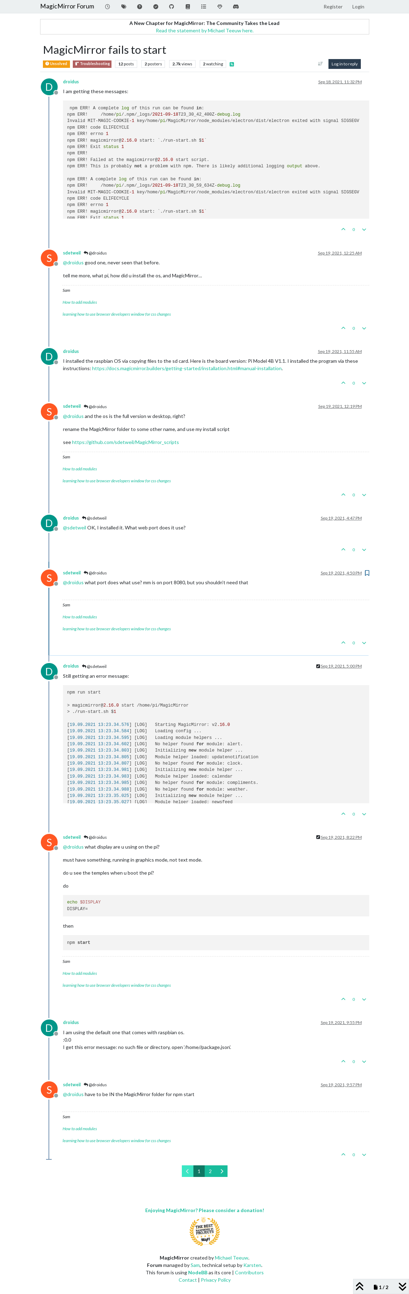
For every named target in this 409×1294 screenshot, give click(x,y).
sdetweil (72, 253)
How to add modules (80, 302)
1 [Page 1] (199, 1171)
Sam (195, 1265)
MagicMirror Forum (67, 6)
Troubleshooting (92, 64)
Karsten (252, 1265)
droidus (71, 81)
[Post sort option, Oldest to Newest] (320, 64)
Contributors (249, 1272)
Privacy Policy (216, 1280)
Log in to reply (345, 63)
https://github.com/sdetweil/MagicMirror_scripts (125, 442)
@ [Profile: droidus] (73, 262)
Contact (188, 1280)
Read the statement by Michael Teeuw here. (205, 30)
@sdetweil (94, 518)
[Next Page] (222, 1171)
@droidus (95, 253)
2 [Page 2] (210, 1171)
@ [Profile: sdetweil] (74, 527)
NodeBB (197, 1272)
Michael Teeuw (231, 1258)
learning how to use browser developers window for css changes (117, 314)
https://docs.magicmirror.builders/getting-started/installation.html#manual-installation (187, 368)
